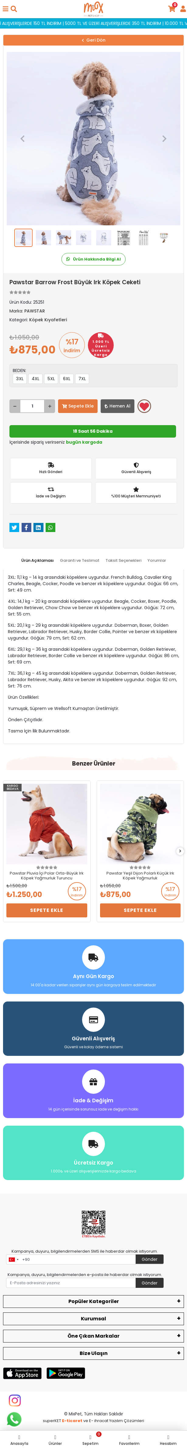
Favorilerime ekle (144, 406)
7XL (82, 379)
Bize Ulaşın (94, 1353)
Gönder (150, 1259)
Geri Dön (94, 40)
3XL (19, 379)
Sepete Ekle (78, 406)
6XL (66, 379)
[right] (180, 851)
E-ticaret (72, 1421)
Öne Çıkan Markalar (93, 1335)
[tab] (37, 560)
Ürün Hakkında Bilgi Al (93, 259)
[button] (22, 139)
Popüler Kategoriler (93, 1301)
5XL (51, 379)
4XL (35, 379)
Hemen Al (117, 406)
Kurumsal (93, 1318)
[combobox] (13, 1259)
